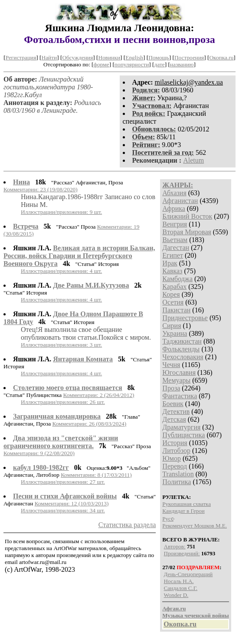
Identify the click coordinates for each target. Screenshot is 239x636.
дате (159, 64)
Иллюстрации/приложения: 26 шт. (63, 402)
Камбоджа (177, 278)
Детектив (176, 411)
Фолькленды (181, 349)
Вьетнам (174, 239)
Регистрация (21, 57)
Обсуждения (77, 57)
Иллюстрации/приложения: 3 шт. (61, 344)
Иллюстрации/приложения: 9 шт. (61, 212)
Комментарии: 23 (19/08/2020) (40, 189)
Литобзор (176, 450)
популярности (132, 64)
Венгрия (174, 224)
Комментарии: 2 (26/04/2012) (98, 395)
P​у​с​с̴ (168, 518)
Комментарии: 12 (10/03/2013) (72, 503)
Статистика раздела (127, 524)
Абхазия (174, 193)
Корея (171, 294)
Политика (176, 481)
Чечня (171, 364)
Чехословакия (182, 357)
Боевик (172, 403)
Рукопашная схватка (186, 504)
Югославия (179, 372)
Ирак (169, 263)
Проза (171, 388)
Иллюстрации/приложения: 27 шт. (63, 482)
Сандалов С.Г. (181, 588)
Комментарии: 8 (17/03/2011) (96, 475)
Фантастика (179, 396)
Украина (174, 333)
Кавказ (172, 271)
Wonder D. (176, 595)
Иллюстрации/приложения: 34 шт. (63, 510)
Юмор (171, 458)
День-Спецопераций (188, 574)
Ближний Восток (187, 216)
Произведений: (182, 553)
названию (182, 64)
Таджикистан (182, 341)
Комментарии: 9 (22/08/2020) (39, 453)
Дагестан (175, 247)
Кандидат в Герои (183, 511)
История (174, 442)
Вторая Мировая (186, 232)
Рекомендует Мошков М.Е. (194, 525)
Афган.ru (174, 608)
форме (101, 64)
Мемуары (176, 380)
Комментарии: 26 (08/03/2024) (89, 423)
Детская (174, 419)
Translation (177, 474)
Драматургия (181, 427)
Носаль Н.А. (179, 581)
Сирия (171, 325)
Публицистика (183, 435)
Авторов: (175, 546)
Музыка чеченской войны (195, 615)
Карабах (174, 286)
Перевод (174, 466)
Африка (173, 208)
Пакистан (176, 310)
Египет (172, 255)
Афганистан (180, 200)
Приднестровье (185, 317)
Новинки (109, 57)
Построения (189, 57)
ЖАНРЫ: (177, 185)
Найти (49, 57)
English (134, 57)
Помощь (158, 57)
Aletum (193, 160)
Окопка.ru (221, 57)
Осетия (172, 302)
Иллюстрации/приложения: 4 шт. (61, 271)
